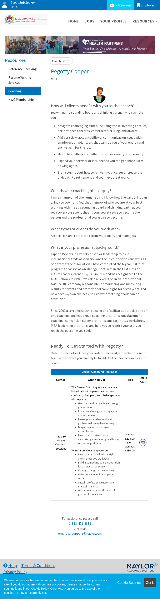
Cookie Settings (129, 582)
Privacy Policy (15, 571)
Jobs (89, 21)
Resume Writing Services (19, 80)
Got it (150, 582)
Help (10, 565)
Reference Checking (22, 69)
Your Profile (113, 21)
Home (73, 21)
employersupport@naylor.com (80, 533)
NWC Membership (21, 99)
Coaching (15, 91)
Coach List (60, 61)
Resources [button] (143, 21)
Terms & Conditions (38, 565)
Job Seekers (121, 5)
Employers (146, 5)
